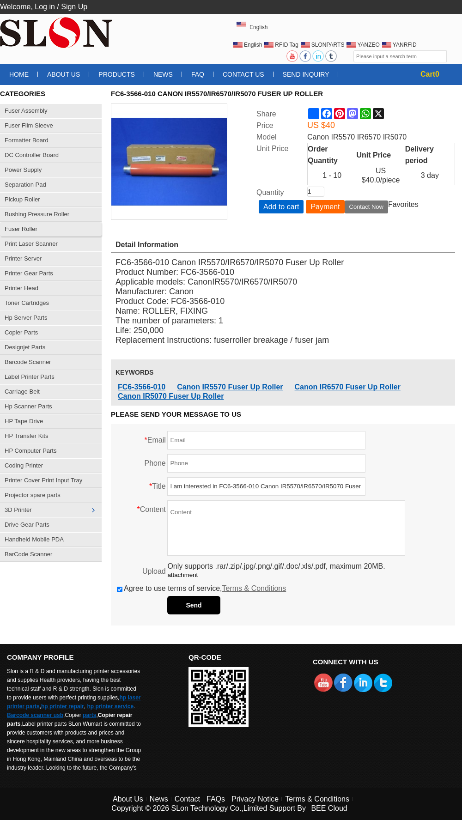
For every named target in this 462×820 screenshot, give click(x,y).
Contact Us (243, 74)
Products (116, 74)
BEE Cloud (329, 808)
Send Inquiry (306, 74)
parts (89, 715)
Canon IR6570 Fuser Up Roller (348, 387)
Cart (429, 74)
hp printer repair (62, 706)
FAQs (216, 799)
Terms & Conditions (254, 588)
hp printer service (110, 706)
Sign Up (74, 7)
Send (193, 605)
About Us (63, 74)
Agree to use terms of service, (201, 588)
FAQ (197, 74)
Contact (187, 799)
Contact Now (366, 206)
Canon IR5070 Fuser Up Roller (171, 396)
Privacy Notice (255, 799)
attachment (182, 574)
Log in (45, 7)
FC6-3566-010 (141, 387)
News (163, 74)
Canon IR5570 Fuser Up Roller (230, 387)
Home (19, 74)
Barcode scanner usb (35, 715)
